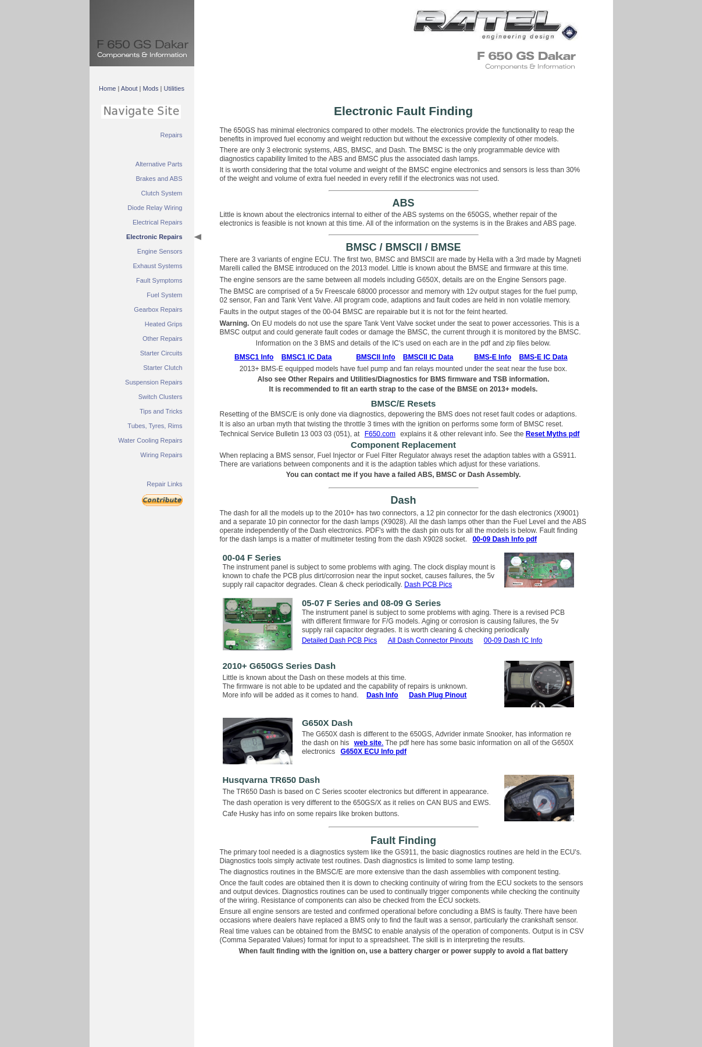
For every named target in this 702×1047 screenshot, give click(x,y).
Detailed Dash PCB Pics (339, 640)
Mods (151, 88)
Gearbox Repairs (158, 309)
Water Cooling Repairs (150, 440)
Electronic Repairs (154, 236)
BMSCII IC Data (428, 357)
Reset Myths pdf (553, 434)
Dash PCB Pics (428, 585)
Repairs (172, 134)
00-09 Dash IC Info (513, 640)
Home (107, 88)
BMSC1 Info (253, 357)
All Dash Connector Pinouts (430, 640)
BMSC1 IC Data (306, 357)
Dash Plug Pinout (437, 695)
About (129, 88)
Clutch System (162, 193)
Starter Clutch (162, 367)
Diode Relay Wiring (154, 207)
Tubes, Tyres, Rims (154, 425)
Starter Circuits (161, 353)
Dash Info (382, 695)
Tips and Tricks (161, 411)
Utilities (173, 88)
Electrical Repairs (158, 222)
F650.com (380, 434)
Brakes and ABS (159, 178)
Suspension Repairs (153, 382)
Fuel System (164, 294)
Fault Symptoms (159, 280)
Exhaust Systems (158, 265)
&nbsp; (491, 23)
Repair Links (164, 483)
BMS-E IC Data (543, 357)
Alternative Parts (159, 164)
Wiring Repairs (161, 454)
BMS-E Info (492, 357)
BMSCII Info (375, 357)
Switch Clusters (160, 396)
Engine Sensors (160, 251)
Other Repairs (162, 338)
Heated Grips (164, 323)
